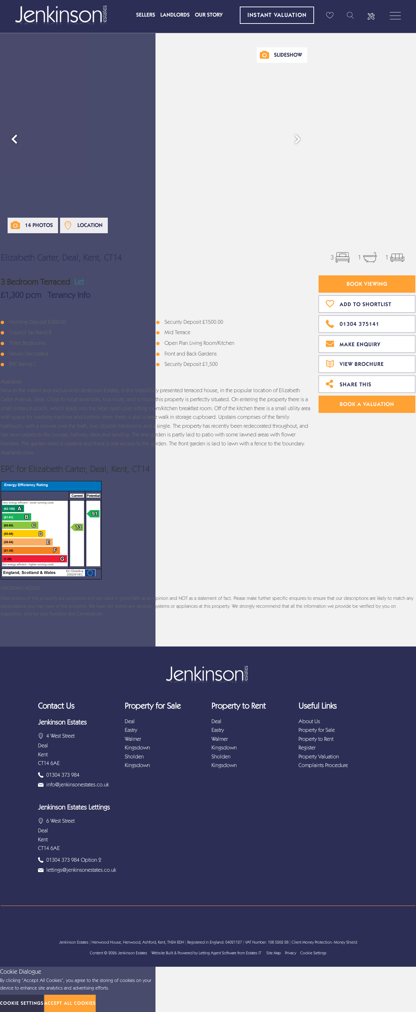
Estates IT (253, 952)
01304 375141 (352, 323)
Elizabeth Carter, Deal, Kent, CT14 (61, 257)
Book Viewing (367, 284)
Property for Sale (317, 730)
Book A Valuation (367, 404)
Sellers (145, 14)
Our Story (209, 14)
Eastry (131, 730)
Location (90, 225)
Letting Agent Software (217, 952)
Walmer (133, 739)
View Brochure (355, 363)
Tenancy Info (69, 295)
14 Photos (39, 225)
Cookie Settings (313, 952)
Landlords (175, 14)
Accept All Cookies (70, 1003)
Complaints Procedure (323, 765)
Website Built (162, 952)
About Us (309, 721)
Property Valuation (319, 756)
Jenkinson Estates (132, 952)
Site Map (273, 952)
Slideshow (288, 54)
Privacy (290, 952)
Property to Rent (316, 739)
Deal (130, 721)
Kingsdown (137, 747)
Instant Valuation (276, 14)
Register (307, 747)
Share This (348, 383)
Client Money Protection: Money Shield (324, 942)
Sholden (134, 756)
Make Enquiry (353, 343)
